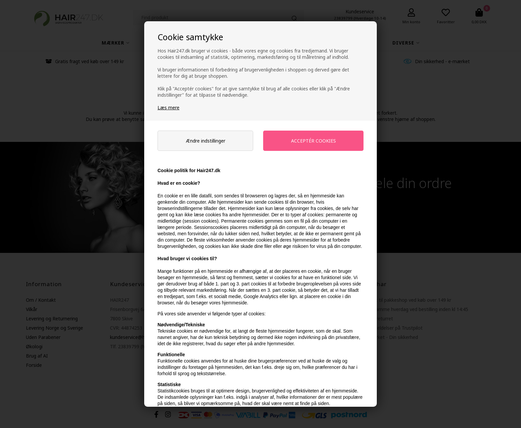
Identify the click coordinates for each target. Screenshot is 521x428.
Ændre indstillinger (205, 141)
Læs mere (168, 107)
